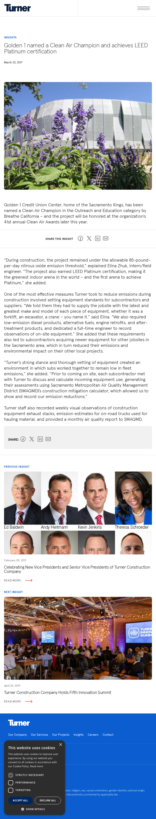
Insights (79, 735)
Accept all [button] (20, 800)
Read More (18, 580)
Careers (93, 735)
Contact (108, 735)
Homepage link (19, 723)
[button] (34, 809)
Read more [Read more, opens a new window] (36, 766)
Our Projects (60, 735)
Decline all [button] (48, 800)
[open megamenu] (114, 8)
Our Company (17, 735)
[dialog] (34, 777)
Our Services (39, 735)
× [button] (60, 744)
